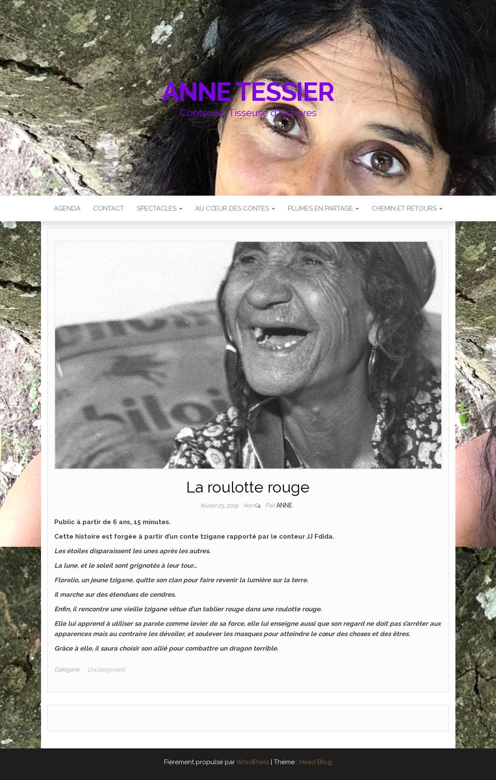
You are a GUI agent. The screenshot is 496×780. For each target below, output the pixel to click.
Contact (108, 208)
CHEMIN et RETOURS (407, 208)
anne (284, 505)
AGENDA (67, 208)
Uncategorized (106, 669)
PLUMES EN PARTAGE (323, 208)
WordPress (252, 762)
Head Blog (315, 762)
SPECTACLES (159, 208)
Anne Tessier (248, 92)
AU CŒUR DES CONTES (235, 208)
